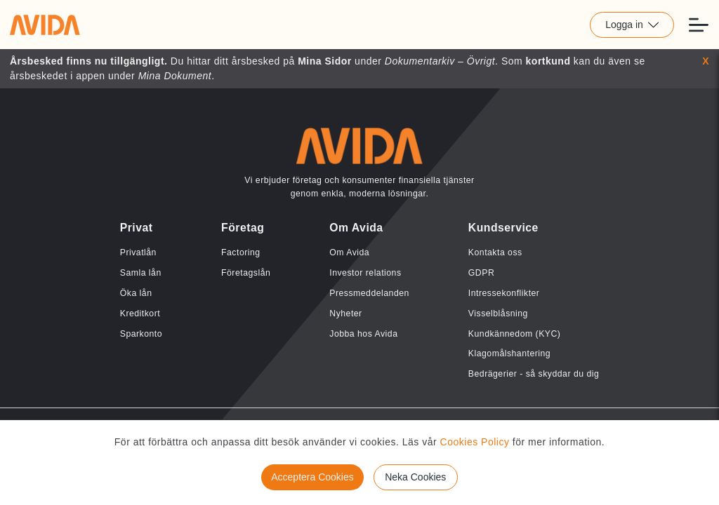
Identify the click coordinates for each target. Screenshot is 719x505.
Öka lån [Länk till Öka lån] (136, 293)
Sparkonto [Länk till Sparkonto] (141, 334)
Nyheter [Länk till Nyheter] (345, 313)
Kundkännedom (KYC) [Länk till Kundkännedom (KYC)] (514, 334)
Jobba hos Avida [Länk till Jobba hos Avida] (363, 334)
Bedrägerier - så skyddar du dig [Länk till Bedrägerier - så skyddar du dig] (533, 374)
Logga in (632, 24)
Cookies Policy (475, 441)
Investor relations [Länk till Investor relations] (365, 273)
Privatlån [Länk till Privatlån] (138, 252)
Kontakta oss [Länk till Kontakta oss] (495, 252)
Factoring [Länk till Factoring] (240, 252)
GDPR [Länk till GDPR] (481, 273)
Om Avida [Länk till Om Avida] (349, 252)
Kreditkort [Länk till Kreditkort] (140, 313)
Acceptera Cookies (312, 477)
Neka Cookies (415, 477)
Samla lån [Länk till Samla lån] (140, 273)
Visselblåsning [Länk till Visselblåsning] (498, 313)
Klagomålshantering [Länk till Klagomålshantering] (509, 353)
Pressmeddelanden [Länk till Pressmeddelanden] (369, 293)
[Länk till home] (45, 24)
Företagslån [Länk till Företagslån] (245, 273)
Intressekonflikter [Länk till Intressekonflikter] (504, 293)
